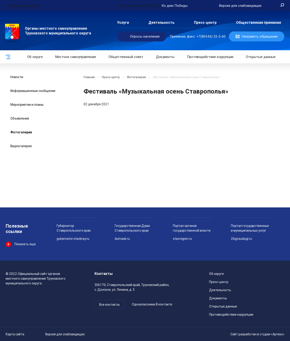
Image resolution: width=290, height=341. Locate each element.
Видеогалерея (21, 146)
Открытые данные (223, 306)
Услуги (123, 22)
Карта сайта (15, 334)
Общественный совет (126, 57)
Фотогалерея (21, 132)
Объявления (19, 118)
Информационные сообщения (32, 91)
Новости (16, 77)
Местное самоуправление (75, 57)
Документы (165, 57)
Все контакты (109, 304)
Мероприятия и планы (27, 104)
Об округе (35, 57)
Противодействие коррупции (210, 57)
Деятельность (161, 22)
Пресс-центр (205, 22)
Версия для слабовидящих (65, 334)
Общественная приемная (258, 22)
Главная (89, 77)
